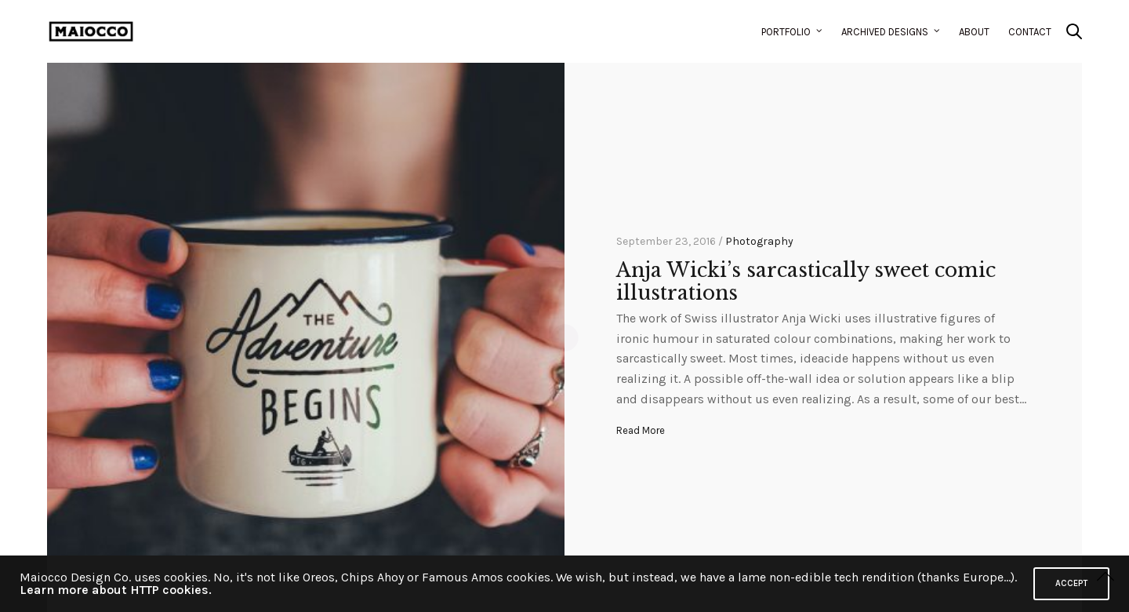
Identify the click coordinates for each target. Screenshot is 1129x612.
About (974, 32)
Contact (1029, 32)
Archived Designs (884, 32)
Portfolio (786, 32)
